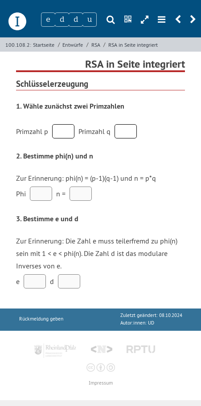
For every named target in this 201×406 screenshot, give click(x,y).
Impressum (101, 383)
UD (151, 323)
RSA (95, 44)
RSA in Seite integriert (133, 44)
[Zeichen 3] (76, 19)
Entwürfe (72, 44)
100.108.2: (18, 44)
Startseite (43, 44)
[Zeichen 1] (48, 19)
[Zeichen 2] (62, 19)
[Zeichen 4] (89, 19)
